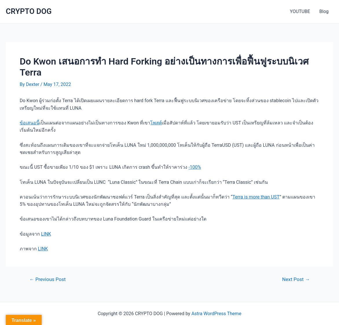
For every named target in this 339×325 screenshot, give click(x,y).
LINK (46, 234)
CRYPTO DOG (29, 11)
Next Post (296, 279)
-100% (194, 167)
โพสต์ (156, 123)
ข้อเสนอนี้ (29, 123)
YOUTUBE (300, 11)
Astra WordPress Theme (216, 313)
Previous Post (47, 279)
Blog (324, 11)
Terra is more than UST (255, 197)
